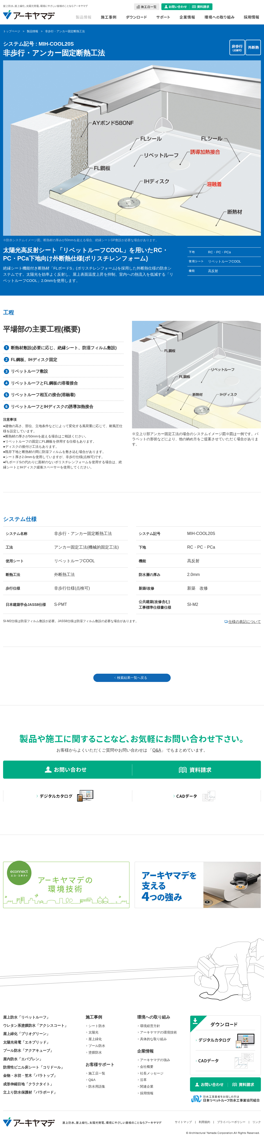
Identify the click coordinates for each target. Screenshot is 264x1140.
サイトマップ (183, 1121)
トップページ (11, 31)
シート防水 (96, 1026)
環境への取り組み (153, 1017)
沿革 (143, 1080)
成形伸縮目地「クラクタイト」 (28, 1084)
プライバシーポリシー (231, 1121)
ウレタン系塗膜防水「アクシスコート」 (35, 1025)
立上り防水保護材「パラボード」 (30, 1092)
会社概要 (146, 1067)
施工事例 (94, 1017)
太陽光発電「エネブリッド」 (26, 1042)
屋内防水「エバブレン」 (23, 1059)
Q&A (156, 750)
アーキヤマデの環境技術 (158, 1032)
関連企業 (146, 1086)
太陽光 (93, 1032)
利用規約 (204, 1121)
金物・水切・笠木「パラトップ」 (30, 1075)
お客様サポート (100, 1064)
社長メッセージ (151, 1073)
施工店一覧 (96, 1073)
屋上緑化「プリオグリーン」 (26, 1034)
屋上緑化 (95, 1039)
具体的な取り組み (153, 1039)
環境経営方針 (150, 1026)
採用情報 (146, 1093)
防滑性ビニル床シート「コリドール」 (33, 1067)
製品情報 (32, 31)
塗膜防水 (95, 1052)
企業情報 (145, 1051)
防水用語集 (96, 1086)
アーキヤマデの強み (155, 1060)
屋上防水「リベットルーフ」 (26, 1017)
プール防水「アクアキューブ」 (28, 1050)
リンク (256, 1121)
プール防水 (96, 1046)
